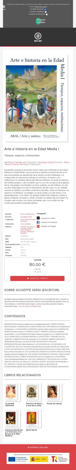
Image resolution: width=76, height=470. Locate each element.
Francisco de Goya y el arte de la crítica (34, 405)
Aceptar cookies (39, 21)
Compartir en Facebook (47, 222)
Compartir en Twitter (46, 217)
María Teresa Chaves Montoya (28, 220)
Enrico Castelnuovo (17, 162)
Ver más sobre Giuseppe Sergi (30, 306)
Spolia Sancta (31, 430)
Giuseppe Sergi (45, 162)
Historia (30, 228)
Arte (22, 230)
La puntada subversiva (9, 405)
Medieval (27, 230)
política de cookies (40, 7)
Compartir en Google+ (46, 226)
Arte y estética (25, 224)
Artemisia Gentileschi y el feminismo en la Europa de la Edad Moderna (14, 433)
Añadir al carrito (39, 278)
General (23, 231)
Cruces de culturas (54, 404)
